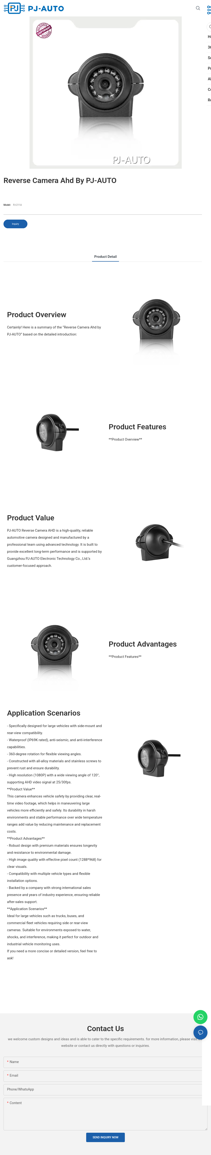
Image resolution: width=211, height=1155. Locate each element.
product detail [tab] (105, 257)
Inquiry (15, 224)
